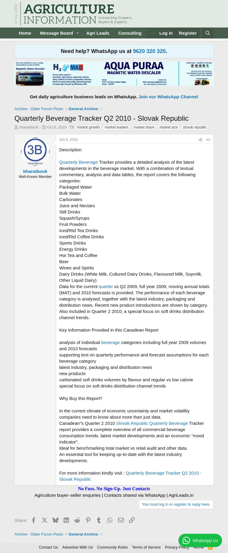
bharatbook (29, 127)
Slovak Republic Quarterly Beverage (152, 423)
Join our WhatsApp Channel (168, 96)
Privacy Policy (177, 547)
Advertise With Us (77, 547)
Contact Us (48, 547)
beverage (110, 342)
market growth (88, 127)
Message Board (56, 33)
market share (144, 127)
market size (169, 127)
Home (25, 33)
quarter (106, 286)
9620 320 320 (149, 51)
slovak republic (195, 127)
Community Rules (112, 547)
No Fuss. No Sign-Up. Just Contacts (114, 488)
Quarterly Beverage (78, 162)
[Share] (200, 139)
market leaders (116, 127)
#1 (208, 140)
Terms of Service (146, 547)
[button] (78, 33)
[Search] (207, 33)
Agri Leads (98, 33)
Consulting (129, 33)
